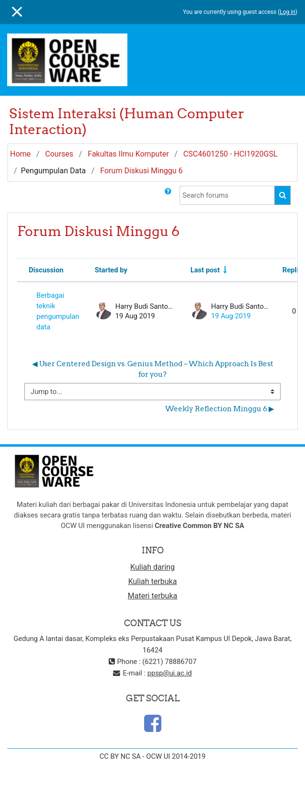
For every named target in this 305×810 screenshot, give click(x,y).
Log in (287, 12)
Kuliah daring (152, 567)
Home (20, 153)
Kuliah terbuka (152, 581)
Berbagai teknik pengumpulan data (57, 311)
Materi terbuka (152, 595)
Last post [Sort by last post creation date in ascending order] (205, 270)
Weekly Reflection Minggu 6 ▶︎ (219, 408)
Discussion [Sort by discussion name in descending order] (46, 270)
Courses (59, 153)
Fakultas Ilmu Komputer (128, 153)
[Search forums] (227, 195)
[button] (168, 195)
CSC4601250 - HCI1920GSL (230, 153)
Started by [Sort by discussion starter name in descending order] (111, 270)
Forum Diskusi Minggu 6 (141, 170)
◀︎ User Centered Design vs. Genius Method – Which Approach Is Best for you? (153, 369)
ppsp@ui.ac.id (169, 673)
